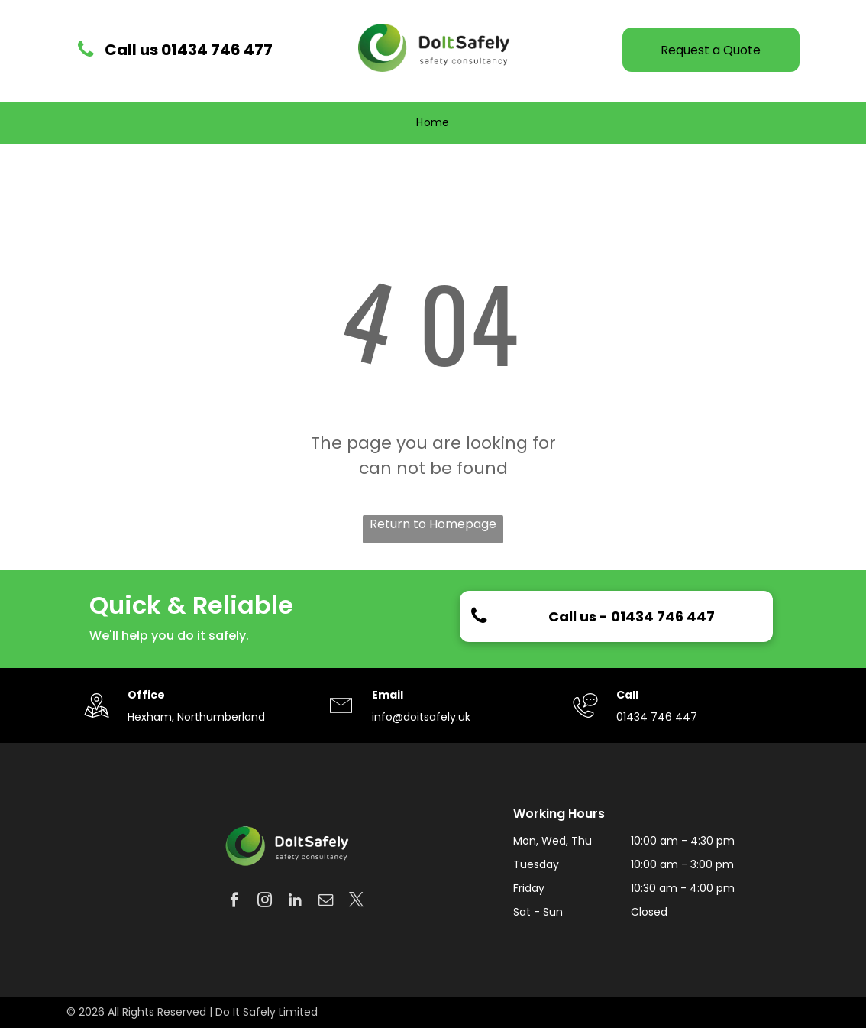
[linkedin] (295, 902)
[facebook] (234, 902)
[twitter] (356, 902)
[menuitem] (433, 123)
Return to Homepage (433, 524)
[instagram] (265, 902)
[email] (326, 902)
